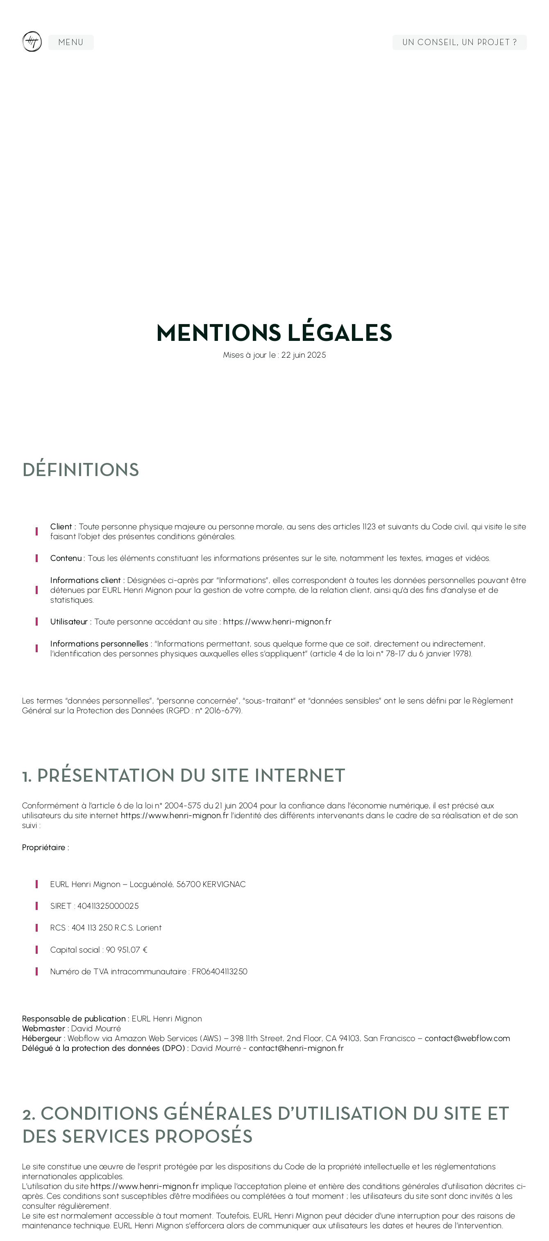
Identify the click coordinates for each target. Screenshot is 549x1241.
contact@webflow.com (467, 1038)
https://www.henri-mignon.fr (175, 815)
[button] (71, 42)
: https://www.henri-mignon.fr (276, 621)
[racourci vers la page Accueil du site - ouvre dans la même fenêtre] (32, 42)
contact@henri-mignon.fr (296, 1048)
